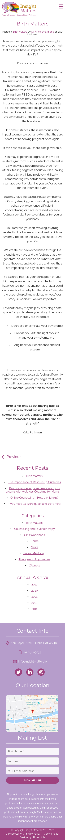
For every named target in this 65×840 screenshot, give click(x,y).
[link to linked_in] (29, 672)
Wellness (34, 565)
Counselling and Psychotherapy (34, 529)
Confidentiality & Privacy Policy (23, 833)
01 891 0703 (32, 652)
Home (34, 541)
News (34, 547)
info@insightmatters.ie (32, 661)
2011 (34, 609)
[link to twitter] (18, 672)
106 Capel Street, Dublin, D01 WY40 (34, 643)
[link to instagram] (41, 672)
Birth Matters (20, 31)
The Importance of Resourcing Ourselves (34, 482)
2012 (34, 602)
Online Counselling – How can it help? (34, 497)
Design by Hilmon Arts (32, 837)
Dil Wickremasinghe (42, 31)
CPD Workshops (34, 535)
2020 (34, 590)
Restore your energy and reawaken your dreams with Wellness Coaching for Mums (33, 490)
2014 (34, 596)
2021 (34, 584)
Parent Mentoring (34, 553)
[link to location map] (32, 713)
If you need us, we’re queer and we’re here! (34, 503)
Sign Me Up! (32, 780)
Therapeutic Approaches (34, 559)
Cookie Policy (51, 833)
